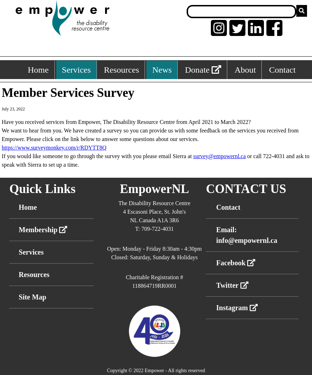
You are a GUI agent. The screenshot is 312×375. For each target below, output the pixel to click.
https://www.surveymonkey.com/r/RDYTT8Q (54, 148)
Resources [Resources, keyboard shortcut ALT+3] (121, 69)
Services (31, 252)
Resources (34, 274)
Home (28, 207)
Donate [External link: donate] (203, 69)
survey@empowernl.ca (219, 156)
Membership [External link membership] (43, 230)
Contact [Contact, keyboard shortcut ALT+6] (282, 69)
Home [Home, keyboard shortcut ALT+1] (38, 69)
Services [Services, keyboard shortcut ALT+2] (76, 69)
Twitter (232, 285)
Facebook (235, 263)
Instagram (237, 308)
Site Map (32, 297)
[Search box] (241, 11)
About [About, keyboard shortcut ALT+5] (245, 69)
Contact (228, 207)
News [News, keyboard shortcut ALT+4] (162, 69)
